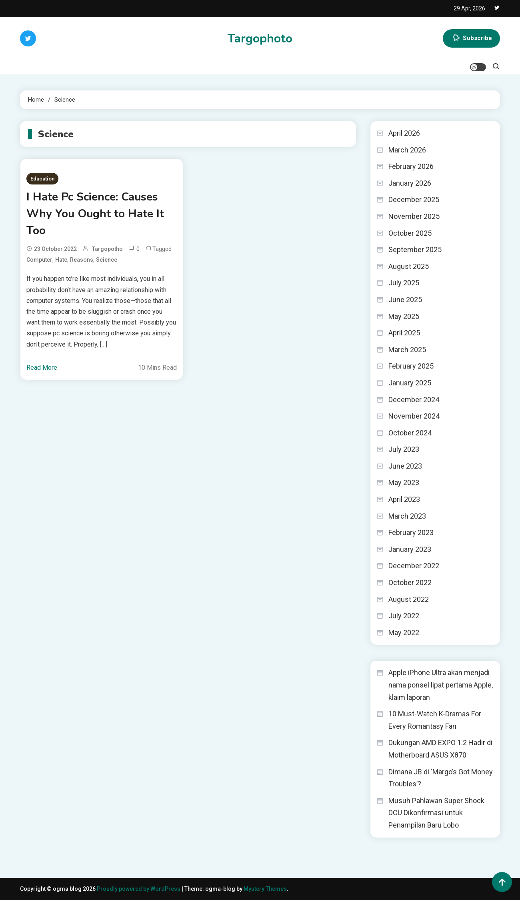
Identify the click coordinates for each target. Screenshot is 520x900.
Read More (41, 367)
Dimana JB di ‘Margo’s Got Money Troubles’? (440, 778)
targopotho (107, 249)
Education (42, 179)
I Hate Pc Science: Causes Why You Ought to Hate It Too (95, 213)
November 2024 (414, 416)
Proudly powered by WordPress (139, 889)
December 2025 (413, 199)
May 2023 (403, 482)
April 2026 (404, 133)
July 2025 (403, 283)
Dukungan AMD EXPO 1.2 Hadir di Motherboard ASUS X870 (440, 748)
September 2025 (415, 249)
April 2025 (404, 333)
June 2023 (405, 466)
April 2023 (404, 499)
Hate (61, 260)
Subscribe (471, 38)
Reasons (81, 260)
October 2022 (410, 582)
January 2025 (409, 383)
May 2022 (403, 632)
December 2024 (413, 399)
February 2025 (411, 366)
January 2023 (409, 549)
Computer (39, 260)
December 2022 (413, 565)
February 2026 (411, 166)
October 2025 (410, 233)
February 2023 (411, 532)
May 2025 (403, 316)
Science (106, 260)
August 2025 (408, 266)
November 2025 (414, 216)
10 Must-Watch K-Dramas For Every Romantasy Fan (434, 720)
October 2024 (410, 433)
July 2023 (403, 449)
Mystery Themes (265, 889)
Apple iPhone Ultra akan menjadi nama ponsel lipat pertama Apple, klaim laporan (440, 684)
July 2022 (403, 615)
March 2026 (407, 150)
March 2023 (407, 516)
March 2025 (407, 349)
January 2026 (409, 183)
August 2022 (408, 599)
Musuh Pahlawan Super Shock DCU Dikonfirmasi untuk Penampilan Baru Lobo (436, 812)
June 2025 (405, 299)
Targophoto (260, 38)
